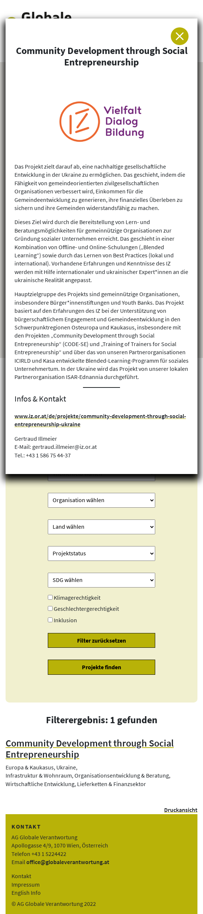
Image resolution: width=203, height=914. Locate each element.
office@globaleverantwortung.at (67, 862)
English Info (26, 892)
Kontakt (21, 876)
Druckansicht (180, 809)
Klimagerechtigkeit (77, 597)
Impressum (25, 884)
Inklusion (65, 620)
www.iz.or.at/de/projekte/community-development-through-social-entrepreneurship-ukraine (100, 420)
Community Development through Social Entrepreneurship (90, 749)
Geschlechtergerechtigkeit (86, 608)
